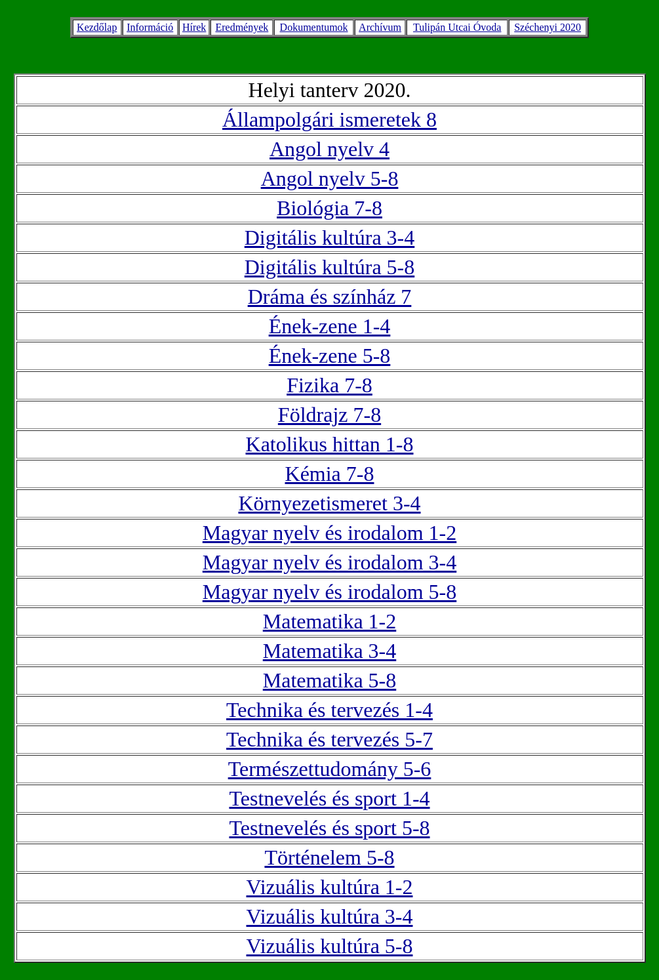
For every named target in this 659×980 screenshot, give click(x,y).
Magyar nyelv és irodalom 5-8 (329, 591)
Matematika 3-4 (329, 651)
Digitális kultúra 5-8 (330, 267)
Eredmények (241, 27)
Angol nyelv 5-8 (330, 178)
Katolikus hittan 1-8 (330, 444)
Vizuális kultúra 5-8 (329, 946)
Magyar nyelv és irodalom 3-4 (329, 562)
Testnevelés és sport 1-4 (329, 798)
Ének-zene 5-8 (330, 355)
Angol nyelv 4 (329, 149)
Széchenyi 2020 (547, 27)
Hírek (194, 27)
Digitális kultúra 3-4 (330, 237)
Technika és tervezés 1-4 (329, 710)
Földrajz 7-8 (329, 414)
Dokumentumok (314, 27)
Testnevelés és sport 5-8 (329, 828)
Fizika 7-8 (329, 385)
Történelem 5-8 (329, 857)
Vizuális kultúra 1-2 (329, 887)
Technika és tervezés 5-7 (329, 739)
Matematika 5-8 (329, 680)
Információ (150, 27)
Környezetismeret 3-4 (329, 503)
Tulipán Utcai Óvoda (457, 27)
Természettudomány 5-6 (329, 769)
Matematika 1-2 (329, 621)
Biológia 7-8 (329, 208)
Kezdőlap (97, 27)
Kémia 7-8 (329, 473)
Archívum (380, 27)
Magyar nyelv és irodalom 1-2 (329, 532)
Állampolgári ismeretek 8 (329, 119)
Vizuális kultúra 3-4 (329, 916)
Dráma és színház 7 (330, 296)
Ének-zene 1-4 (330, 326)
